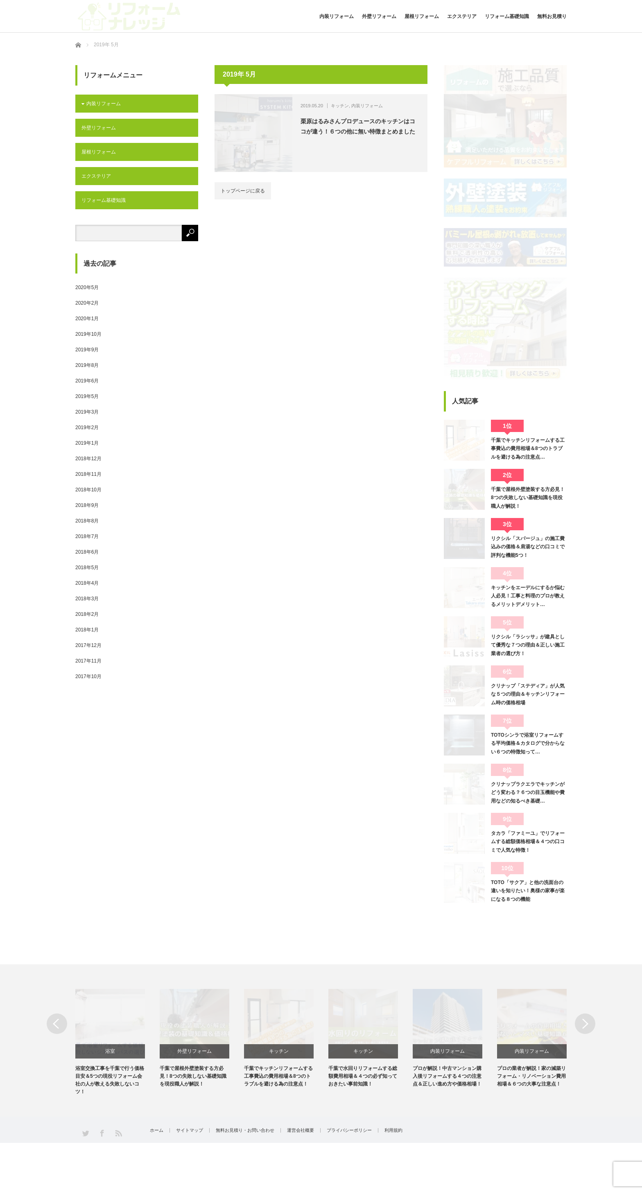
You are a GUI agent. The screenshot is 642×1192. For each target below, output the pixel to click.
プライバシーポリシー (349, 1130)
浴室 (110, 1051)
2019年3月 (87, 412)
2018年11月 (88, 474)
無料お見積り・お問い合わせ (245, 1130)
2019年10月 (88, 334)
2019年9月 (87, 350)
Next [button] (585, 1023)
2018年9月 (87, 505)
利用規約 (393, 1130)
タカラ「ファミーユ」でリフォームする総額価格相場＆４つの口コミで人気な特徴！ (528, 841)
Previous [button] (57, 1023)
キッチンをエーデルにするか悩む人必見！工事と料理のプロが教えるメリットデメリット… (528, 596)
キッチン (340, 105)
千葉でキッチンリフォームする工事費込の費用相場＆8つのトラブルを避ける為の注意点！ (278, 1076)
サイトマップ (189, 1130)
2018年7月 (87, 536)
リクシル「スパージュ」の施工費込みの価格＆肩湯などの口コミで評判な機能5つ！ (528, 547)
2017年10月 (88, 676)
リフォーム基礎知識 (507, 16)
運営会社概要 (300, 1130)
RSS (118, 1133)
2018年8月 (87, 521)
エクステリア (462, 16)
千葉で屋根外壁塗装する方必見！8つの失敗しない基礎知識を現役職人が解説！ (528, 497)
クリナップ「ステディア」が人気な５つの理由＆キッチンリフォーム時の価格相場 (528, 694)
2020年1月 (87, 318)
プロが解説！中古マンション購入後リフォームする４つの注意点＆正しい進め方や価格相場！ (447, 1076)
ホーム (156, 1130)
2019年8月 (87, 365)
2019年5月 (87, 396)
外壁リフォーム (379, 16)
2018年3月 (87, 599)
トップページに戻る (243, 191)
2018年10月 (88, 490)
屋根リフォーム (422, 16)
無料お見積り (552, 16)
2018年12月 (88, 458)
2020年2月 (87, 303)
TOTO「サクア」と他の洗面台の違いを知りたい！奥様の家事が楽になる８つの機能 (528, 891)
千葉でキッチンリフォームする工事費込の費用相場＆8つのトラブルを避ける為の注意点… (528, 448)
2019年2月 (87, 427)
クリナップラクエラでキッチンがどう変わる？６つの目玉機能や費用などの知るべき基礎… (528, 792)
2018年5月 (87, 567)
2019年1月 (87, 443)
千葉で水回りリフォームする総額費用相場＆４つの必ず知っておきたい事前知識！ (362, 1076)
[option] (117, 1042)
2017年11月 (88, 661)
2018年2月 (87, 614)
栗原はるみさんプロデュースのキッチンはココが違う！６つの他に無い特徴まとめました (358, 126)
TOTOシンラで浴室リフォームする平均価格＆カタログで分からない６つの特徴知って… (528, 743)
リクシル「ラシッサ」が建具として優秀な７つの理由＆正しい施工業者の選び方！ (528, 645)
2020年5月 (87, 287)
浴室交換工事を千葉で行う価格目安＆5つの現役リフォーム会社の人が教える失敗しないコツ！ (109, 1080)
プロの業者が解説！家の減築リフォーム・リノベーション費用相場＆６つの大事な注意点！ (531, 1076)
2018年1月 (87, 630)
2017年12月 (88, 645)
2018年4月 (87, 583)
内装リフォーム (336, 16)
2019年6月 (87, 381)
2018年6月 (87, 552)
